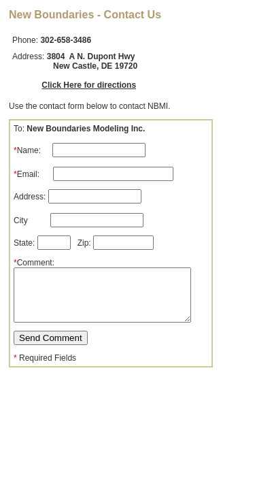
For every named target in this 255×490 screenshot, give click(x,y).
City (78, 220)
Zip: (116, 243)
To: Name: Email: (93, 151)
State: (43, 243)
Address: (77, 196)
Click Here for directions (88, 85)
